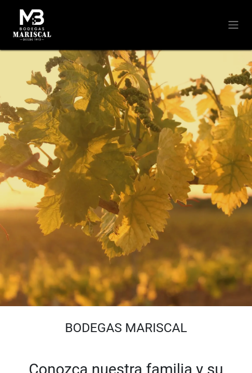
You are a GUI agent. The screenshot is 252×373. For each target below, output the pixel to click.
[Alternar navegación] (233, 25)
